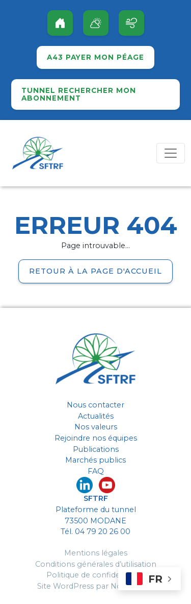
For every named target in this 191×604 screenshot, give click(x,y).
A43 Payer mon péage (95, 57)
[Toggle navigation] (170, 153)
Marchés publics (95, 460)
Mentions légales (95, 553)
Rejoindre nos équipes (95, 438)
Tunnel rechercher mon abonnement (78, 94)
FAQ (96, 471)
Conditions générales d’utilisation (95, 564)
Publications (96, 449)
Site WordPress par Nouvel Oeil (95, 586)
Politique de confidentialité (95, 574)
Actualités (96, 416)
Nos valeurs (95, 426)
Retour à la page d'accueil (95, 271)
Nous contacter (95, 404)
